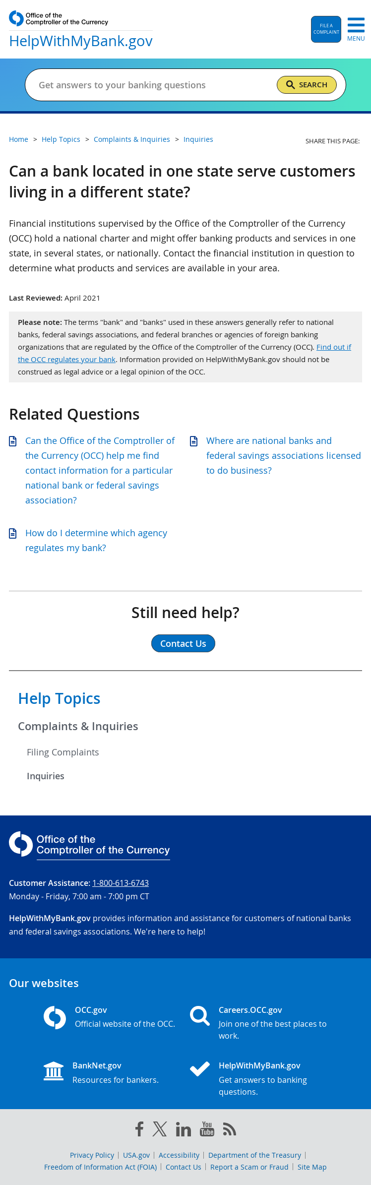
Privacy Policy (92, 1155)
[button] (326, 29)
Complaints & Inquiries (78, 726)
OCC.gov (91, 1009)
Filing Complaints (63, 752)
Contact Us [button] (183, 643)
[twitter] (159, 1131)
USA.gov (136, 1155)
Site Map (312, 1167)
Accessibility (179, 1155)
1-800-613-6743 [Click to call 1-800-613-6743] (120, 882)
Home (18, 139)
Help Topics (59, 698)
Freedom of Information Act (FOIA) (100, 1167)
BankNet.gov (97, 1065)
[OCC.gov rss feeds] (229, 1131)
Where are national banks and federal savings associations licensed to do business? (283, 455)
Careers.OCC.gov (250, 1009)
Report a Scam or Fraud (249, 1167)
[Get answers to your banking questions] (153, 85)
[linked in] (183, 1131)
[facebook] (139, 1131)
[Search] (307, 85)
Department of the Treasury (254, 1155)
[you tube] (207, 1131)
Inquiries (45, 776)
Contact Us (183, 1167)
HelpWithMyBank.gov (260, 1065)
